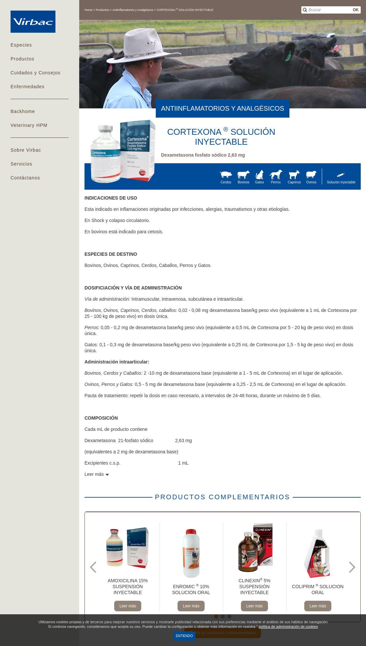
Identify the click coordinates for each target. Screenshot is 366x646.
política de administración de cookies (288, 626)
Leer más (127, 606)
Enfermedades (28, 86)
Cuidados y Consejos (35, 72)
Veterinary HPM (29, 125)
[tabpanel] (127, 567)
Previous (93, 567)
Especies (21, 45)
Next (352, 567)
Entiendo (184, 636)
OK (356, 10)
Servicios (21, 164)
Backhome (23, 111)
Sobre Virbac (26, 150)
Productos (22, 58)
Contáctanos (25, 177)
